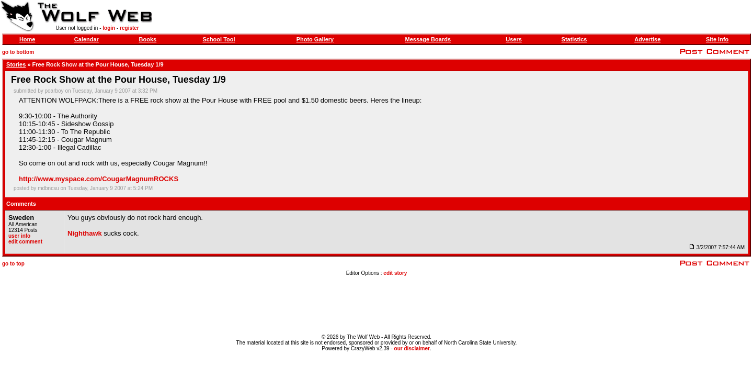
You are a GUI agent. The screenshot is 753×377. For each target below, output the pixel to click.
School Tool (218, 39)
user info (19, 236)
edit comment (25, 242)
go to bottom (18, 52)
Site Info (717, 39)
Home (27, 39)
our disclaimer (412, 348)
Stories (16, 64)
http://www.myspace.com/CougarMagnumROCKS (98, 179)
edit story (395, 273)
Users (514, 39)
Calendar (86, 39)
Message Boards (428, 39)
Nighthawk (84, 233)
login (108, 28)
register (129, 28)
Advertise (647, 39)
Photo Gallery (315, 39)
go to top (13, 264)
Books (148, 39)
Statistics (574, 39)
